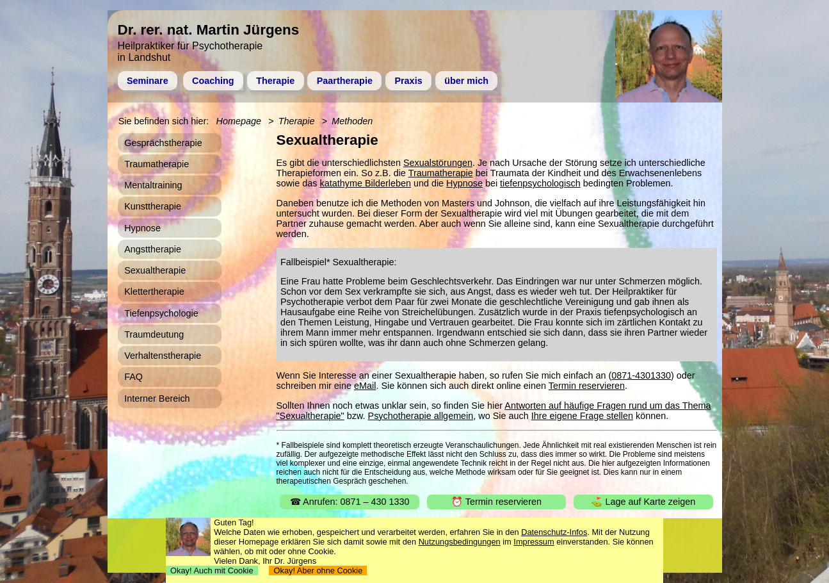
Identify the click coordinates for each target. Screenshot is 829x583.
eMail (365, 386)
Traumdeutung (154, 334)
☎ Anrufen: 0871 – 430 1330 (350, 502)
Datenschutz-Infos (554, 532)
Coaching (213, 81)
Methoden (352, 121)
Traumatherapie (440, 173)
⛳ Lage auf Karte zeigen (643, 502)
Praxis (408, 81)
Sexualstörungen (437, 163)
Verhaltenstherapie (162, 355)
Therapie (275, 81)
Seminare (147, 81)
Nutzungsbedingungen (460, 541)
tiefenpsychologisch (540, 183)
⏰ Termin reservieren (496, 502)
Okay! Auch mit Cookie (212, 570)
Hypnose (464, 183)
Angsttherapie (152, 249)
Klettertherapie (154, 291)
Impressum (533, 541)
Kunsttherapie (152, 206)
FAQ (133, 377)
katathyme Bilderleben (365, 183)
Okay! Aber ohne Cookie (318, 570)
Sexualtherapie (155, 270)
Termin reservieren (587, 386)
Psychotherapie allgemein (421, 416)
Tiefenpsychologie (161, 313)
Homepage (238, 121)
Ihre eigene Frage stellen (582, 416)
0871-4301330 (641, 375)
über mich (466, 81)
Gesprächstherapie (163, 143)
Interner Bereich (156, 398)
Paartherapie (345, 81)
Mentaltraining (153, 185)
